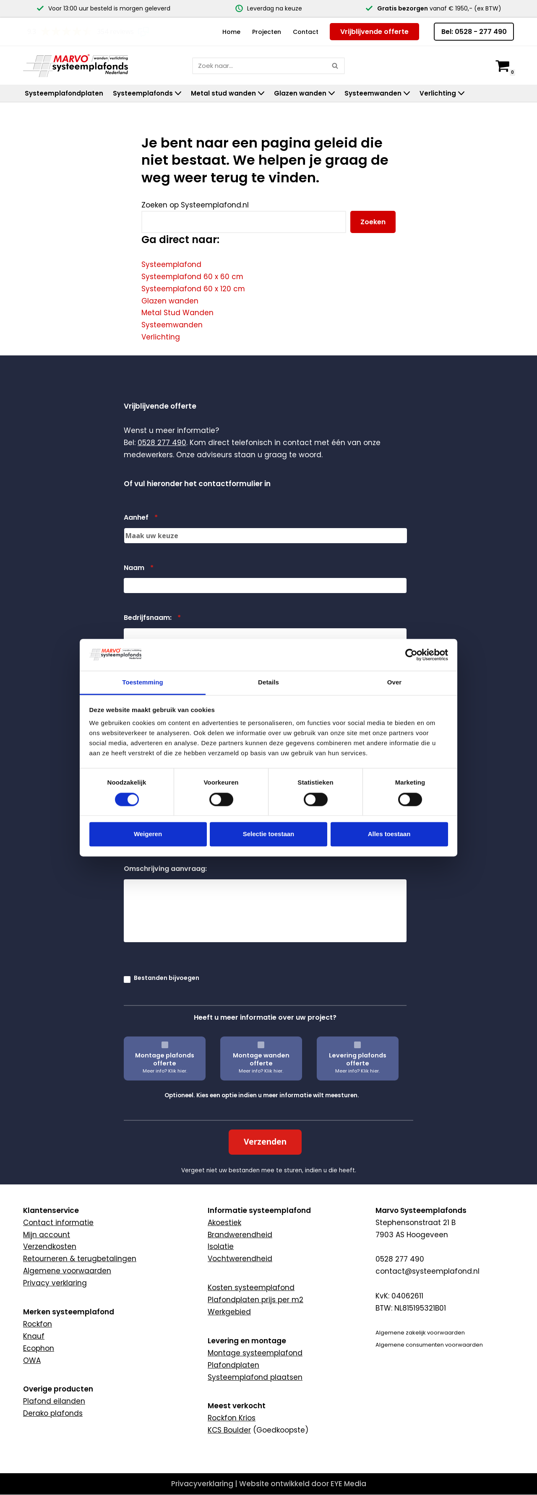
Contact (305, 32)
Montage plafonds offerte (164, 1077)
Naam (139, 585)
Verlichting (160, 337)
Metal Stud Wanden (177, 313)
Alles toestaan (389, 834)
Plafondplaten (233, 1383)
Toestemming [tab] (142, 682)
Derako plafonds (53, 1431)
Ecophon (38, 1366)
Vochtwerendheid (240, 1277)
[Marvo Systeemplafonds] (77, 65)
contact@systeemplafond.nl (427, 1289)
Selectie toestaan (269, 834)
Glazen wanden (169, 301)
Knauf (33, 1354)
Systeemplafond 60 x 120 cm (193, 289)
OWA (32, 1378)
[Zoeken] (259, 65)
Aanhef (141, 535)
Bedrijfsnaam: (152, 636)
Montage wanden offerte (261, 1077)
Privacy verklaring (55, 1301)
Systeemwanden (172, 325)
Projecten (266, 32)
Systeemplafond (171, 265)
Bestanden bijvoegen (166, 996)
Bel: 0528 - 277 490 (474, 31)
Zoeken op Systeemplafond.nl (195, 205)
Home (231, 32)
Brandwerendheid (240, 1252)
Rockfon (37, 1342)
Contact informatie (58, 1240)
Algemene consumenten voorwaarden (429, 1362)
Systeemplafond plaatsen (255, 1395)
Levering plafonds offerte (357, 1077)
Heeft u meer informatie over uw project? (265, 1035)
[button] (178, 93)
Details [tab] (268, 682)
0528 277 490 (162, 461)
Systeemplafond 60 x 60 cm (192, 277)
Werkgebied (229, 1330)
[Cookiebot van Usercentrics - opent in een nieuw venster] (411, 654)
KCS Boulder (229, 1448)
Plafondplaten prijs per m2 (255, 1318)
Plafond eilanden (54, 1419)
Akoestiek (224, 1240)
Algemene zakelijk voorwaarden (420, 1351)
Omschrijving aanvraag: (165, 887)
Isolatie (221, 1264)
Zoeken (373, 222)
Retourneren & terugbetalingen (79, 1277)
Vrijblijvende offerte (374, 31)
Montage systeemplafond (255, 1370)
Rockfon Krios (231, 1436)
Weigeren (148, 834)
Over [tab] (394, 682)
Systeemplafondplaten (64, 93)
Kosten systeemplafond (251, 1306)
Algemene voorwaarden (67, 1289)
